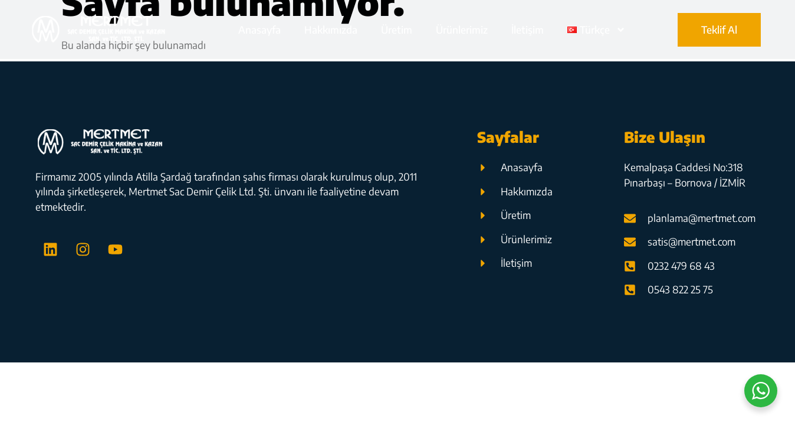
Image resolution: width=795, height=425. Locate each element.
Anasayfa (259, 29)
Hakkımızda (330, 29)
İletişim (527, 29)
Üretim (396, 29)
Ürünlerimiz (462, 29)
